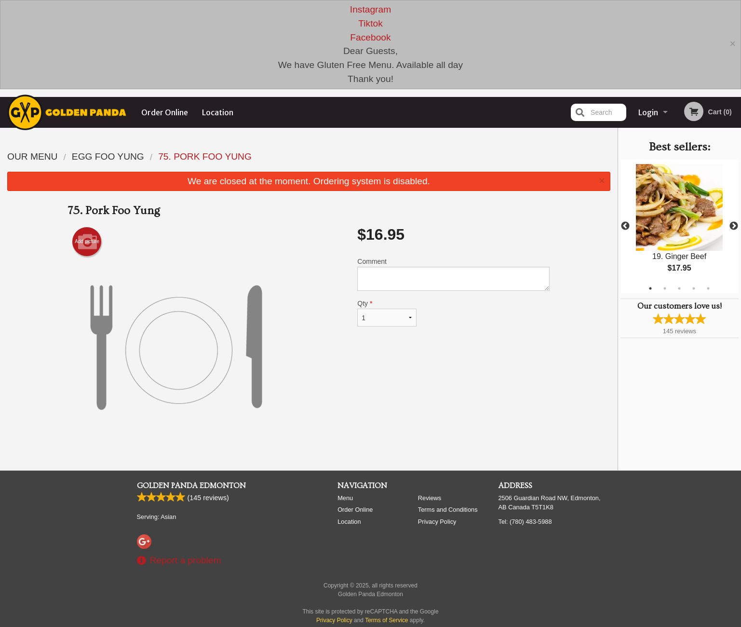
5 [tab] (708, 288)
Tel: (525, 611)
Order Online (164, 112)
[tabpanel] (679, 226)
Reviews (429, 587)
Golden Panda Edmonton (191, 575)
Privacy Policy (437, 611)
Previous (625, 226)
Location (217, 112)
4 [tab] (694, 288)
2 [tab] (665, 288)
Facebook (370, 37)
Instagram (370, 9)
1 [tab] (650, 288)
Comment (453, 274)
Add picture (87, 241)
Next (734, 226)
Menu (345, 587)
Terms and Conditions (448, 599)
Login (648, 112)
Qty (386, 313)
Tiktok (370, 23)
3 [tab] (679, 288)
